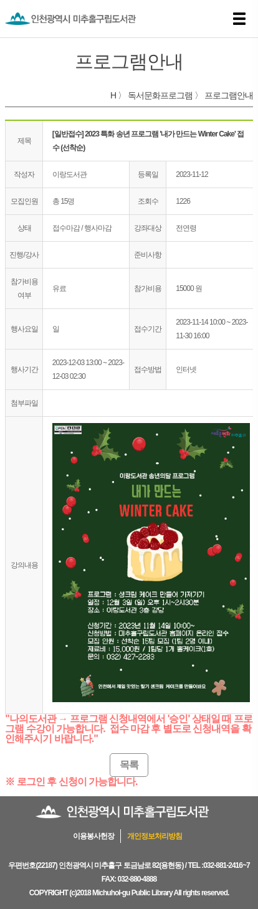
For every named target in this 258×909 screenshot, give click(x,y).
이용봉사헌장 (93, 836)
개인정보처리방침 (154, 836)
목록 (129, 764)
